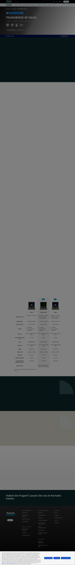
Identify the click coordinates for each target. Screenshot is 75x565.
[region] (37, 558)
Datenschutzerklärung (10, 562)
